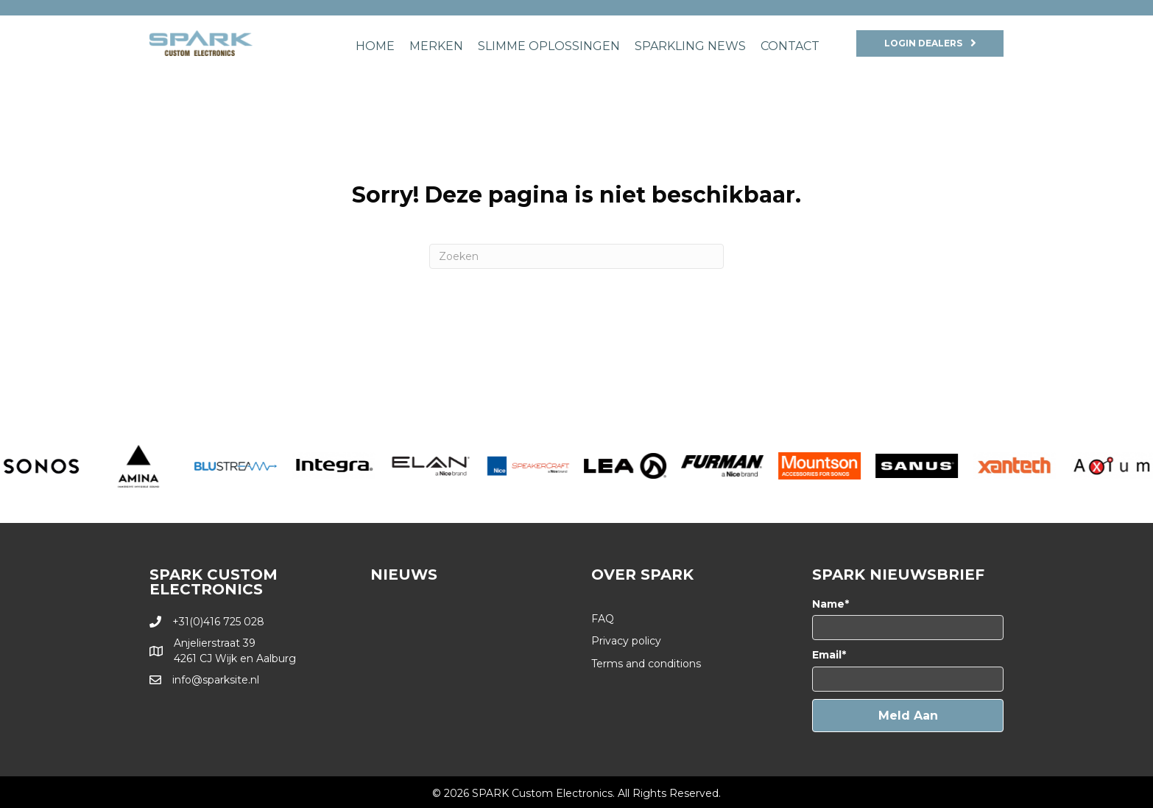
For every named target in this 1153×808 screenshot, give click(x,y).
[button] (908, 715)
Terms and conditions (646, 663)
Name (828, 604)
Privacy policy (626, 640)
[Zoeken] (576, 256)
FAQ (602, 618)
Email (827, 654)
